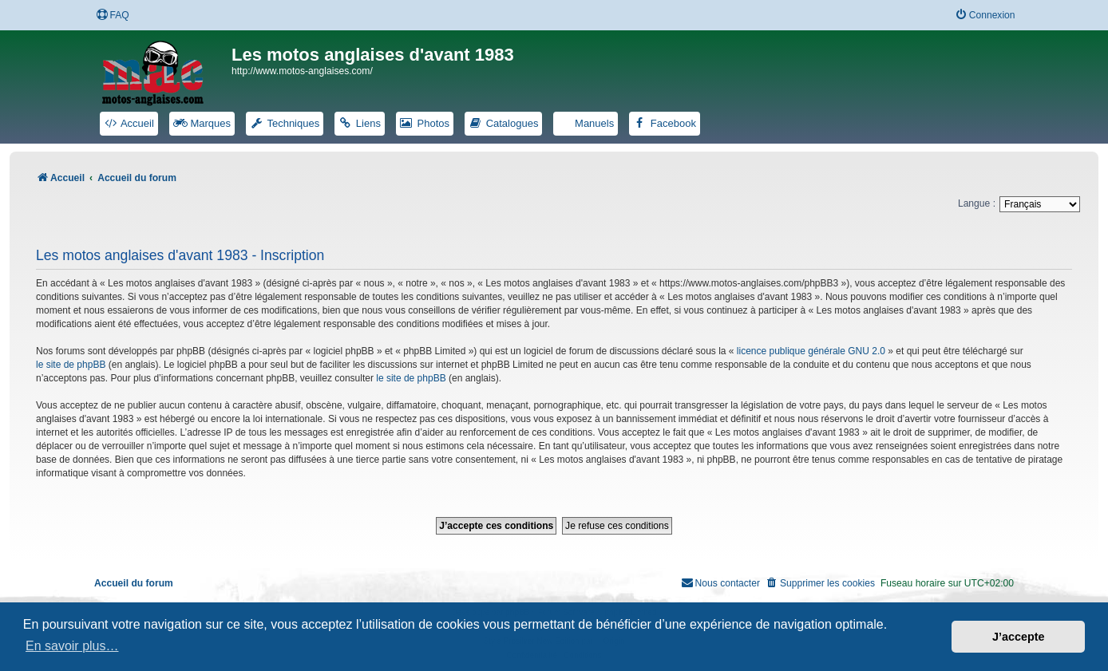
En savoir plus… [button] (72, 646)
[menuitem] (112, 15)
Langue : (976, 203)
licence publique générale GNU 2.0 (811, 351)
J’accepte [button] (1018, 636)
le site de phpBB (70, 364)
